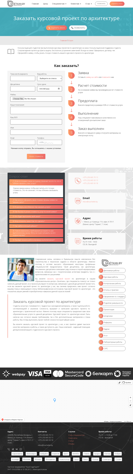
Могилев (26, 459)
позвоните (106, 77)
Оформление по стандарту (112, 296)
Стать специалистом (76, 435)
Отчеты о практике (109, 290)
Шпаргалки (106, 316)
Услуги (70, 40)
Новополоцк (65, 459)
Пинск (85, 459)
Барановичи (17, 454)
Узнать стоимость (36, 156)
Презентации (106, 309)
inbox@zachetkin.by (90, 202)
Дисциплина (15, 84)
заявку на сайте (92, 77)
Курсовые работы (108, 277)
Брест (66, 454)
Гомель (87, 454)
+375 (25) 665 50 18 (90, 183)
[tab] (36, 182)
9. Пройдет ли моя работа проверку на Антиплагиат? (34, 240)
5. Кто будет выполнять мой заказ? (26, 216)
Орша (76, 459)
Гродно (97, 454)
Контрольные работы (110, 283)
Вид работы (42, 74)
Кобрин (118, 454)
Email (12, 138)
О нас (88, 4)
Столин (118, 459)
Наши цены (72, 438)
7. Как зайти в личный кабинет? (25, 226)
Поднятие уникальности (111, 303)
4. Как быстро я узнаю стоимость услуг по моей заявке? (35, 211)
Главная (35, 4)
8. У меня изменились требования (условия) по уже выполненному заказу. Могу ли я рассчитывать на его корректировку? (34, 233)
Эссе (103, 335)
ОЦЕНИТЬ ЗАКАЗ (117, 4)
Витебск (76, 454)
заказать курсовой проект (58, 279)
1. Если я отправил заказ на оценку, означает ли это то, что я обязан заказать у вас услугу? (37, 182)
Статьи (71, 441)
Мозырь (38, 459)
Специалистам (58, 4)
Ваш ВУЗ (13, 117)
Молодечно (50, 459)
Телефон (40, 138)
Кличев (107, 454)
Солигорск (107, 459)
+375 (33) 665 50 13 (90, 180)
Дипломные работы (109, 270)
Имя (12, 128)
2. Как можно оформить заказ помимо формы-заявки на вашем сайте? (35, 201)
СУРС (103, 348)
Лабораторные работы (110, 342)
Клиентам (75, 4)
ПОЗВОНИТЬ (101, 4)
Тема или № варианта (19, 74)
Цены (45, 4)
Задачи (104, 329)
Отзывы (71, 444)
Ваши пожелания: (17, 105)
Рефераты (105, 322)
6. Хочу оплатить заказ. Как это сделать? (29, 221)
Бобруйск (44, 454)
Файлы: (13, 94)
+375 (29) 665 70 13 (90, 177)
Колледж (15, 459)
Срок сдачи (41, 84)
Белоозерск (31, 454)
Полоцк (95, 459)
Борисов (55, 454)
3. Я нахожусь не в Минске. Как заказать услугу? (31, 207)
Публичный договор (36, 151)
